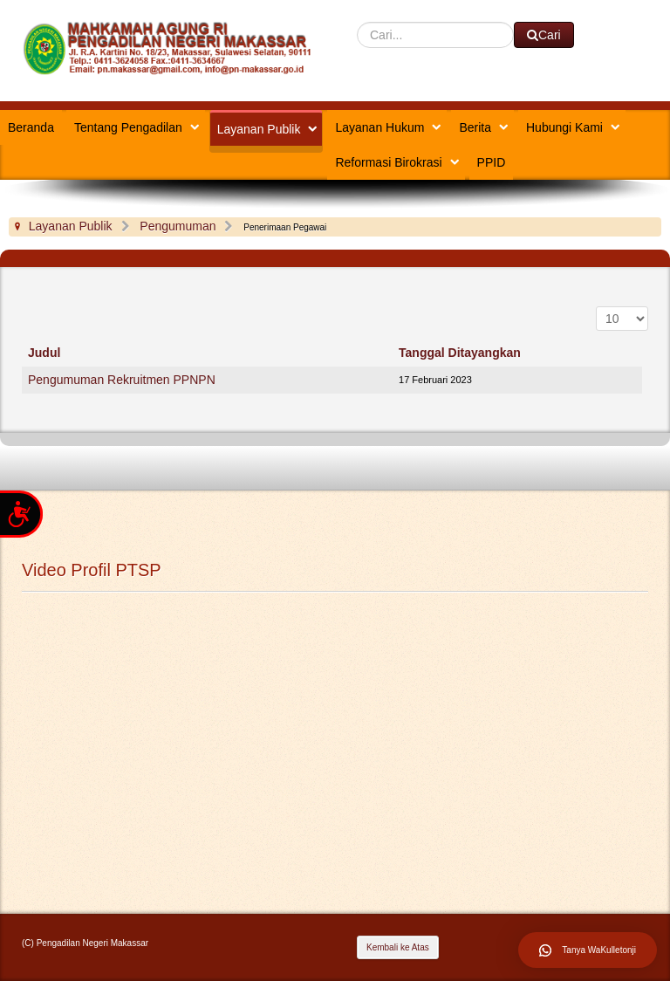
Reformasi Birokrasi (388, 162)
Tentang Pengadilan (128, 127)
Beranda (31, 127)
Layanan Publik (259, 129)
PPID (491, 162)
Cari (357, 22)
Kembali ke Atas (397, 947)
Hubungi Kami (564, 127)
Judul (44, 353)
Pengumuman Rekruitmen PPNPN (121, 380)
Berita (475, 127)
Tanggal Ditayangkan (460, 353)
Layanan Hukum (379, 127)
